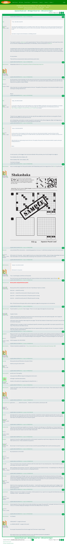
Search (41, 2)
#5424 (31, 489)
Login (64, 2)
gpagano (5, 333)
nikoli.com (23, 42)
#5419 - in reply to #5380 (24, 424)
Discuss (48, 5)
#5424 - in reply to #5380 (24, 489)
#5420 (31, 436)
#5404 (31, 123)
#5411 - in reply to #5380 (24, 306)
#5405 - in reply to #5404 (24, 163)
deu (3, 21)
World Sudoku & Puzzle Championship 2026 (33, 8)
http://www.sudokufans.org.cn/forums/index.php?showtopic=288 (41, 346)
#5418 (31, 412)
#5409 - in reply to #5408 (24, 259)
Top (63, 17)
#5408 (31, 247)
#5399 (31, 61)
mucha (4, 79)
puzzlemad (5, 492)
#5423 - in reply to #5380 (25, 473)
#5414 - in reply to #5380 (24, 358)
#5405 (31, 163)
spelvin (4, 451)
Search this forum (7, 541)
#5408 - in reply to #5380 (24, 247)
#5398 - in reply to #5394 (24, 16)
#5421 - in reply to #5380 (24, 449)
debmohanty (5, 64)
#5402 (31, 77)
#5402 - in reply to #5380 (24, 77)
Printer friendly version (8, 543)
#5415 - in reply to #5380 (24, 370)
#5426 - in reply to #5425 (24, 513)
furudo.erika (5, 427)
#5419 (31, 424)
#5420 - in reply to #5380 (24, 436)
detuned (4, 250)
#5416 (31, 385)
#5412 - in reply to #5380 (24, 331)
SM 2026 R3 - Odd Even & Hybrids (25, 7)
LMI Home (21, 2)
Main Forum (15, 2)
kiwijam (4, 439)
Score (44, 5)
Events (46, 2)
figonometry (5, 504)
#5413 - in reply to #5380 (25, 343)
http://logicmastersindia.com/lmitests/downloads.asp (22, 535)
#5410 (31, 280)
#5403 (31, 95)
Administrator (6, 282)
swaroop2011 (6, 373)
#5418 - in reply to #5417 (25, 412)
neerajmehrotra (6, 402)
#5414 (31, 358)
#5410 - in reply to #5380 (24, 280)
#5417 (31, 400)
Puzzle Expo (27, 2)
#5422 (31, 461)
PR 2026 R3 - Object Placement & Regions (26, 5)
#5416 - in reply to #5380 (24, 385)
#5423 (31, 473)
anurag (4, 361)
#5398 (31, 16)
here (54, 166)
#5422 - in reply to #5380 (25, 461)
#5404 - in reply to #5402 (24, 123)
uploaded (20, 308)
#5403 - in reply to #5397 (24, 95)
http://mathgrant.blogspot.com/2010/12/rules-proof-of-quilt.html (24, 108)
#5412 (31, 331)
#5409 (31, 259)
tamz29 (4, 463)
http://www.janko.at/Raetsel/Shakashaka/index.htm (31, 64)
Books (51, 2)
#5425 (31, 501)
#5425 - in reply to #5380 (24, 501)
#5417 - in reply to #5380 (25, 400)
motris (4, 414)
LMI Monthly (35, 2)
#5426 (31, 513)
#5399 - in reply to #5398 (24, 61)
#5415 (31, 370)
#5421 (31, 449)
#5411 (31, 306)
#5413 (31, 343)
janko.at (50, 43)
